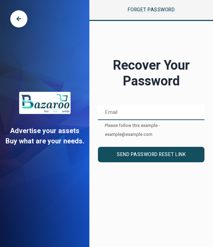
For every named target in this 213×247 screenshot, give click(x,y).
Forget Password (151, 9)
